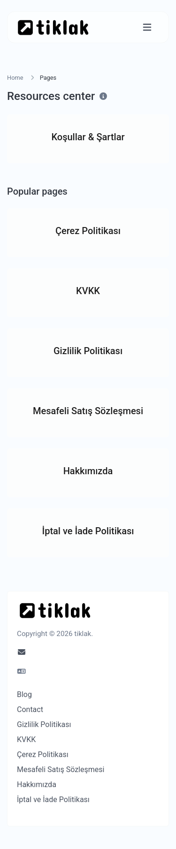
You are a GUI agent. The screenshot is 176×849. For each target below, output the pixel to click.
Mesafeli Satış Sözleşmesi (60, 769)
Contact (30, 709)
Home (15, 77)
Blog (24, 694)
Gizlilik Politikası (44, 724)
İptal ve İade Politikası (53, 799)
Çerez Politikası (43, 754)
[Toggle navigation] (147, 27)
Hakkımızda (36, 784)
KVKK (26, 739)
